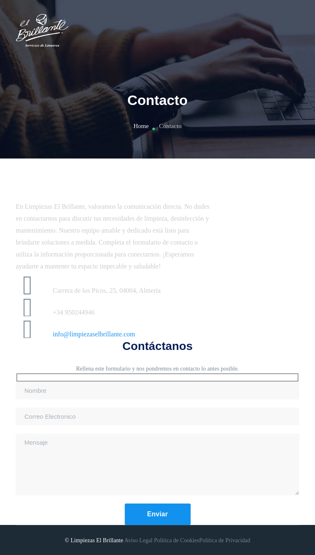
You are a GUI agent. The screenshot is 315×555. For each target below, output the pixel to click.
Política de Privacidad (224, 540)
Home (141, 126)
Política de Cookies (176, 540)
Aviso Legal (138, 540)
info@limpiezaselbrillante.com (94, 334)
